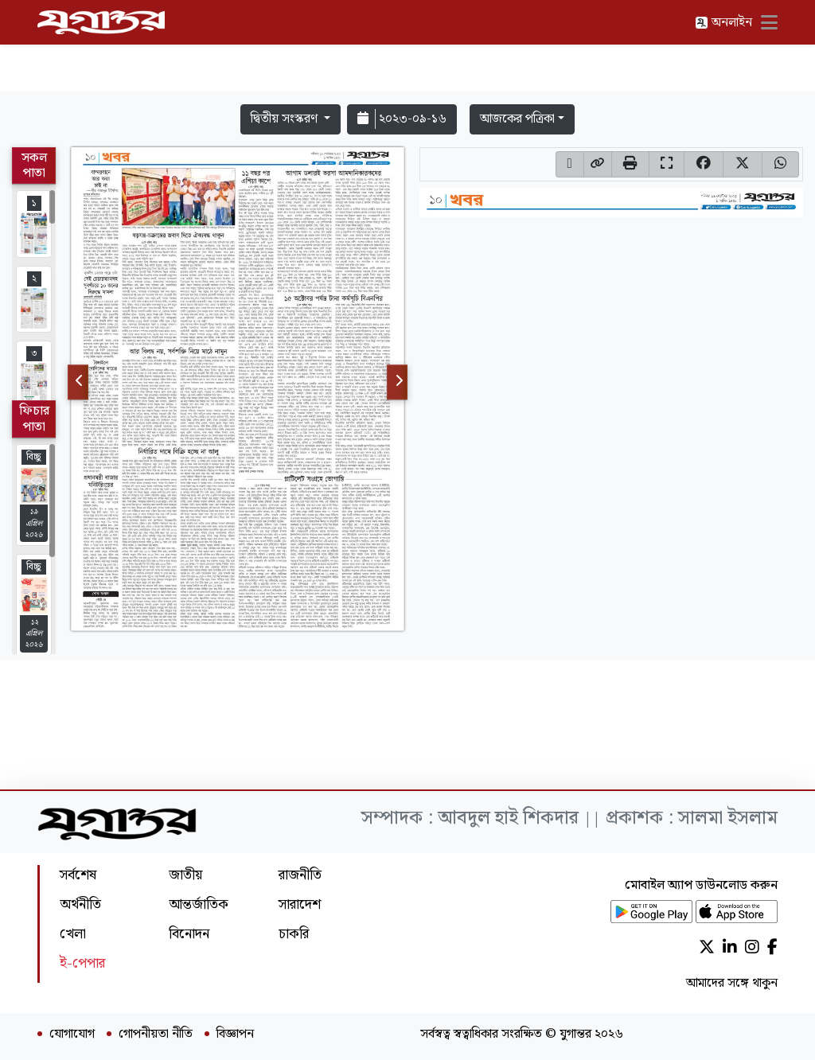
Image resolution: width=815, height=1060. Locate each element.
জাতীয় (185, 875)
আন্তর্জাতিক (198, 904)
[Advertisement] (407, 49)
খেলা (73, 933)
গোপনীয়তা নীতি (156, 1034)
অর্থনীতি (80, 904)
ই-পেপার (82, 963)
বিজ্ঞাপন (235, 1034)
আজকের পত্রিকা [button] (517, 119)
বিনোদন (189, 933)
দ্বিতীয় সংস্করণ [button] (286, 119)
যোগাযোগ (72, 1034)
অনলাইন (723, 23)
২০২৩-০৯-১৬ (401, 119)
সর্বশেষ (78, 875)
